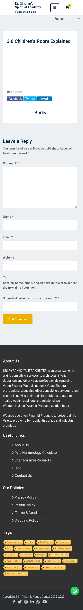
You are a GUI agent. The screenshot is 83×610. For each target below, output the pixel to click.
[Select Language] (67, 18)
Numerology (63, 542)
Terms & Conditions (30, 513)
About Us (22, 445)
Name (8, 216)
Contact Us (23, 475)
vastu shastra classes (54, 567)
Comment (10, 163)
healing (30, 542)
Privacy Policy (25, 497)
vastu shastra (32, 567)
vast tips (40, 555)
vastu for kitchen (33, 561)
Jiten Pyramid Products (33, 460)
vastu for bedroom (59, 555)
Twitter (30, 99)
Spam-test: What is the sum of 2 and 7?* (31, 298)
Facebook (15, 99)
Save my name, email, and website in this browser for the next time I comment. (40, 285)
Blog (18, 468)
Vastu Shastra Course (16, 573)
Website (8, 257)
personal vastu (23, 548)
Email (8, 237)
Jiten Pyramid (46, 542)
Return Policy (25, 505)
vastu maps (70, 561)
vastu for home (13, 561)
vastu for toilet (53, 561)
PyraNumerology (62, 548)
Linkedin (44, 99)
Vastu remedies (13, 567)
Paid (9, 548)
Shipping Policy (26, 520)
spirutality (27, 555)
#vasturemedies (14, 542)
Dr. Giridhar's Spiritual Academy (28, 5)
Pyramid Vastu (42, 548)
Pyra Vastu (11, 555)
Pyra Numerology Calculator (36, 452)
